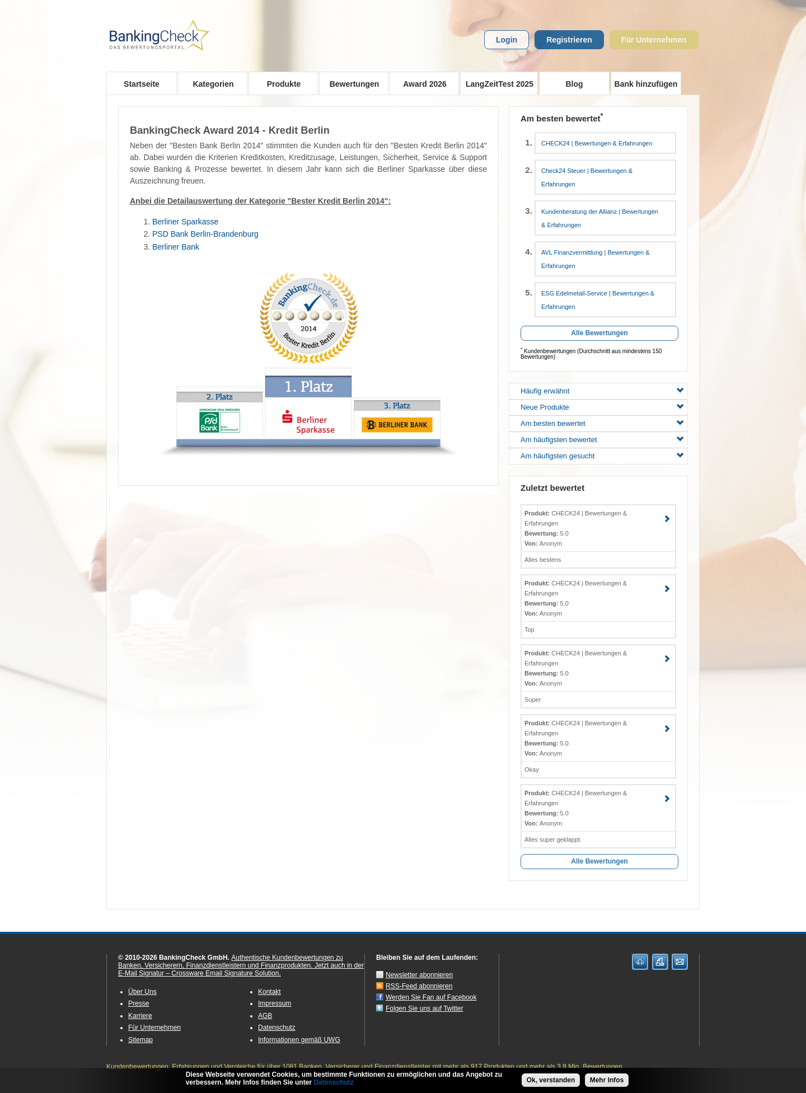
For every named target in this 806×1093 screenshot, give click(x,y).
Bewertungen (350, 83)
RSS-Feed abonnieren (419, 986)
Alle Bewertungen (599, 333)
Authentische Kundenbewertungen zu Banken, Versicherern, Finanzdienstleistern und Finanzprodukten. (230, 961)
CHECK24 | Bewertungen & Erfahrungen (597, 143)
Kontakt (269, 992)
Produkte (280, 83)
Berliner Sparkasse (185, 221)
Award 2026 (421, 83)
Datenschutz (277, 1027)
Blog (574, 83)
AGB (265, 1016)
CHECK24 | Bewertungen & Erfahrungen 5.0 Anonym (575, 528)
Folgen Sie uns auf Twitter (424, 1008)
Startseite (142, 83)
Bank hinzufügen (646, 83)
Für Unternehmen (654, 39)
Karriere (140, 1016)
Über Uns (142, 992)
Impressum (274, 1003)
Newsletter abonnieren (419, 975)
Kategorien (209, 83)
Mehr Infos (607, 1080)
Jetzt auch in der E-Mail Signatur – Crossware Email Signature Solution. (241, 969)
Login (506, 39)
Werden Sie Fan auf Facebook (431, 997)
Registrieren (569, 39)
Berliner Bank (175, 246)
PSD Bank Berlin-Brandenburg (205, 233)
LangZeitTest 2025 (496, 83)
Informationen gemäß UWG (299, 1040)
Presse (138, 1003)
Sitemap (140, 1040)
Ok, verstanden (551, 1080)
